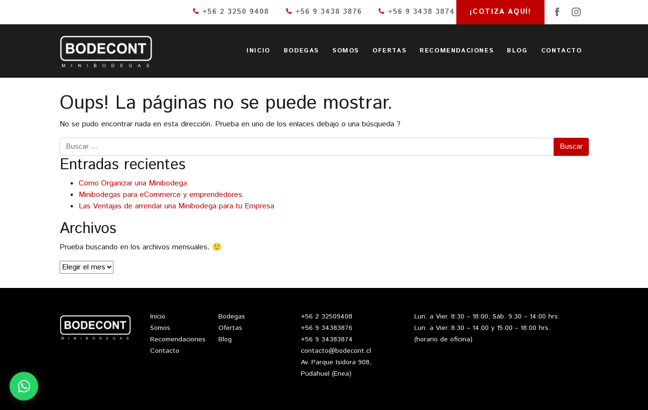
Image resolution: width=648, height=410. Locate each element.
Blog (517, 50)
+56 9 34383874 (327, 339)
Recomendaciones (457, 50)
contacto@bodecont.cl (336, 351)
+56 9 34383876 (326, 328)
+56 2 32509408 (326, 316)
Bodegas (301, 50)
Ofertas (389, 50)
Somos (345, 50)
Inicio (258, 50)
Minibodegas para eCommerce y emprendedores (160, 194)
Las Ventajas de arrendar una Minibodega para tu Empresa (176, 206)
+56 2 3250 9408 (231, 12)
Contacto (561, 50)
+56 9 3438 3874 (417, 12)
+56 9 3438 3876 (324, 12)
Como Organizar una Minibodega (133, 183)
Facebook (556, 12)
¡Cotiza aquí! (501, 12)
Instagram (576, 12)
